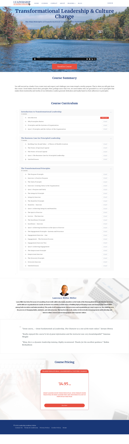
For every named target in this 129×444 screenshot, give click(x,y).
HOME (36, 3)
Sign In (110, 3)
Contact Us (19, 437)
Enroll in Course (65, 66)
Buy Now (64, 415)
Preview (104, 117)
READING (71, 3)
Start (105, 121)
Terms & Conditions (31, 437)
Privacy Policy (45, 437)
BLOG (80, 3)
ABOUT (62, 3)
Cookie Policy (56, 437)
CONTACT (54, 3)
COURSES (44, 3)
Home (65, 437)
